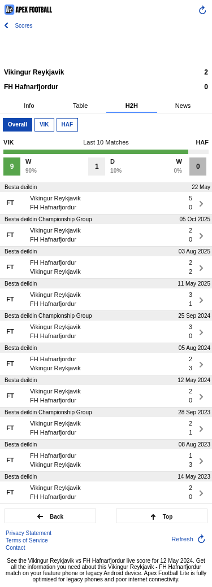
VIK (44, 124)
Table (80, 105)
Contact (15, 548)
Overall (17, 124)
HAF (67, 124)
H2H (132, 105)
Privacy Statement (28, 533)
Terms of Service (26, 540)
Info (29, 105)
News (183, 105)
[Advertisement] (106, 48)
